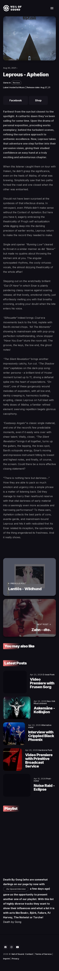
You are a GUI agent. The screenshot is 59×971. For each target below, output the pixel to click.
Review (16, 83)
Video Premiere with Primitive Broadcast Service (39, 760)
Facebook (15, 100)
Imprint (6, 958)
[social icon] (5, 947)
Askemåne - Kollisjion (44, 710)
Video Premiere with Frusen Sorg (42, 683)
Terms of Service (43, 954)
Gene (5, 82)
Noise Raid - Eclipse (44, 787)
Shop (38, 100)
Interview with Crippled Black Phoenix (41, 736)
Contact (29, 954)
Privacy (15, 958)
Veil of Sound (17, 954)
